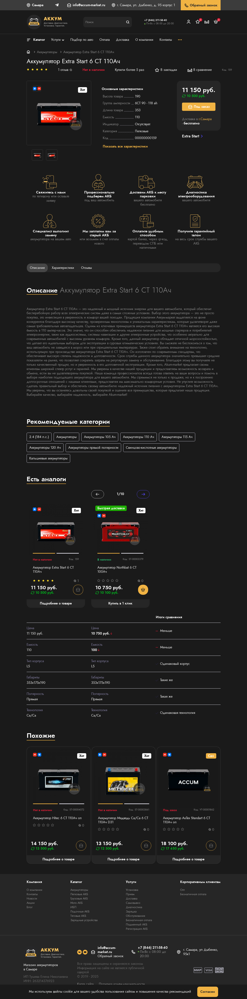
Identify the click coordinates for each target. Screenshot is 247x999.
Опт (182, 890)
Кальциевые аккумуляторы (48, 458)
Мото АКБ (76, 903)
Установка (132, 890)
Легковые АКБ (79, 894)
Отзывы (86, 267)
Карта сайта (85, 984)
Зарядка (131, 912)
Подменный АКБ (136, 925)
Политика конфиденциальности (122, 984)
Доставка (131, 899)
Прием (130, 894)
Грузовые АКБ (79, 899)
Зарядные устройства (84, 920)
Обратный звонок (200, 5)
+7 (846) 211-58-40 (155, 20)
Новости (32, 899)
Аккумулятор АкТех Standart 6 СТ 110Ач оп (186, 820)
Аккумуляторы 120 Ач (45, 447)
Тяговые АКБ (78, 916)
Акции (31, 903)
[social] (79, 952)
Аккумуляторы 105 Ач (100, 437)
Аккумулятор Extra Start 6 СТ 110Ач (53, 570)
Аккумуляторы (47, 52)
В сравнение (199, 70)
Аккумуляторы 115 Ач (177, 437)
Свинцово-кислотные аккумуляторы (151, 447)
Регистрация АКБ (137, 929)
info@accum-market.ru (89, 5)
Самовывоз (133, 903)
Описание (37, 267)
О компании (34, 890)
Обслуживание (135, 916)
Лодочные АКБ (80, 912)
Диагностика (134, 907)
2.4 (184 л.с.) (39, 437)
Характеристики (63, 267)
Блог (30, 907)
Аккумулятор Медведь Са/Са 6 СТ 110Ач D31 (123, 820)
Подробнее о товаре (58, 859)
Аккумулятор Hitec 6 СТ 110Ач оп (57, 818)
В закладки (166, 70)
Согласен (207, 991)
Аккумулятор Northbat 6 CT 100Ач (116, 570)
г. (205, 119)
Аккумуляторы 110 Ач (138, 437)
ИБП (73, 907)
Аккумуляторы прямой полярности (93, 447)
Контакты (32, 894)
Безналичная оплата (139, 920)
